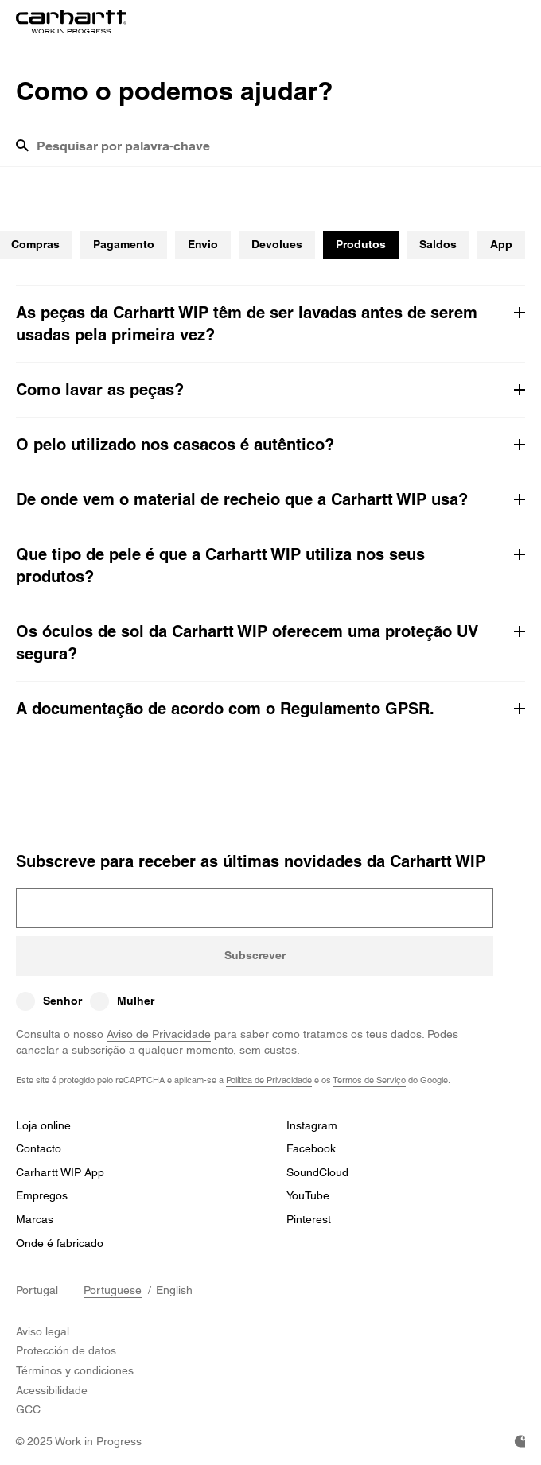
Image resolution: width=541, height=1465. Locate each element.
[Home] (71, 22)
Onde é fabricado (59, 1243)
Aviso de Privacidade (159, 1034)
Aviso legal (42, 1331)
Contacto (38, 1148)
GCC (28, 1409)
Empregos (42, 1195)
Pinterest (308, 1219)
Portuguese (113, 1290)
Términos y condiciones (75, 1370)
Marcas (34, 1219)
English (174, 1290)
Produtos (361, 244)
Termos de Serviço (369, 1079)
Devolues (276, 244)
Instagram (311, 1125)
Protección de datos (66, 1350)
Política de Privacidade (269, 1079)
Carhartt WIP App (60, 1172)
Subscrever (255, 955)
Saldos (438, 244)
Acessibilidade (52, 1390)
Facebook (311, 1148)
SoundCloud (317, 1172)
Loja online (43, 1125)
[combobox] (281, 152)
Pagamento (123, 244)
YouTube (307, 1195)
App (501, 244)
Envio (203, 244)
